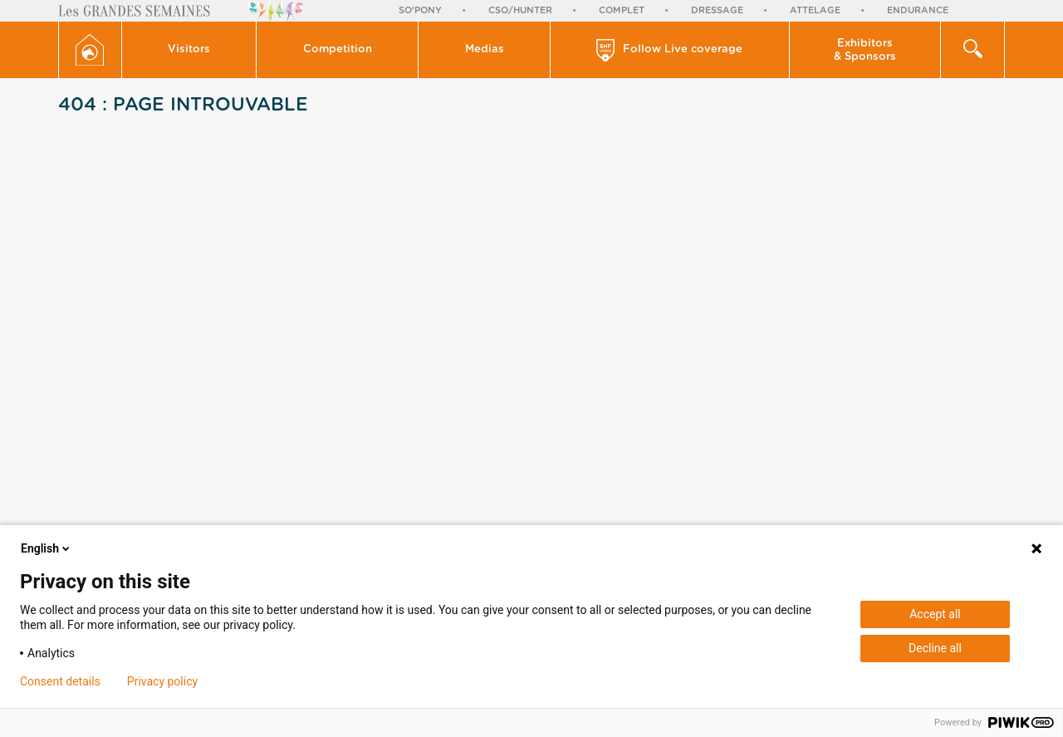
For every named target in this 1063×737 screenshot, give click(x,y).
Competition (337, 49)
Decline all (935, 648)
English (46, 548)
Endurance (917, 10)
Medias (484, 49)
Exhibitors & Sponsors (865, 50)
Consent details (60, 681)
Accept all (935, 614)
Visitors (189, 49)
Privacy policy (162, 681)
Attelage (815, 10)
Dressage (717, 10)
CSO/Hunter (520, 10)
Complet (621, 10)
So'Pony (420, 10)
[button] (189, 50)
